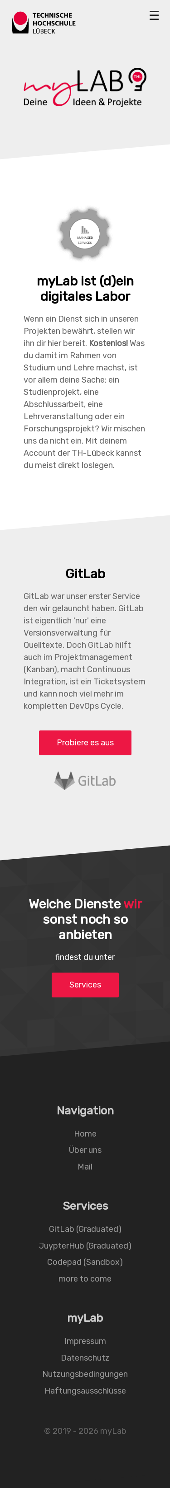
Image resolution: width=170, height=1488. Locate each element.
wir (132, 904)
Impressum (85, 1341)
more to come (85, 1278)
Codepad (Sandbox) (85, 1262)
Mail (85, 1166)
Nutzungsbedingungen (85, 1374)
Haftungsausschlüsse (85, 1390)
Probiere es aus (85, 743)
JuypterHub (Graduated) (85, 1245)
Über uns (85, 1150)
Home (85, 1133)
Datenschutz (85, 1357)
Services (85, 985)
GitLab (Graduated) (85, 1229)
